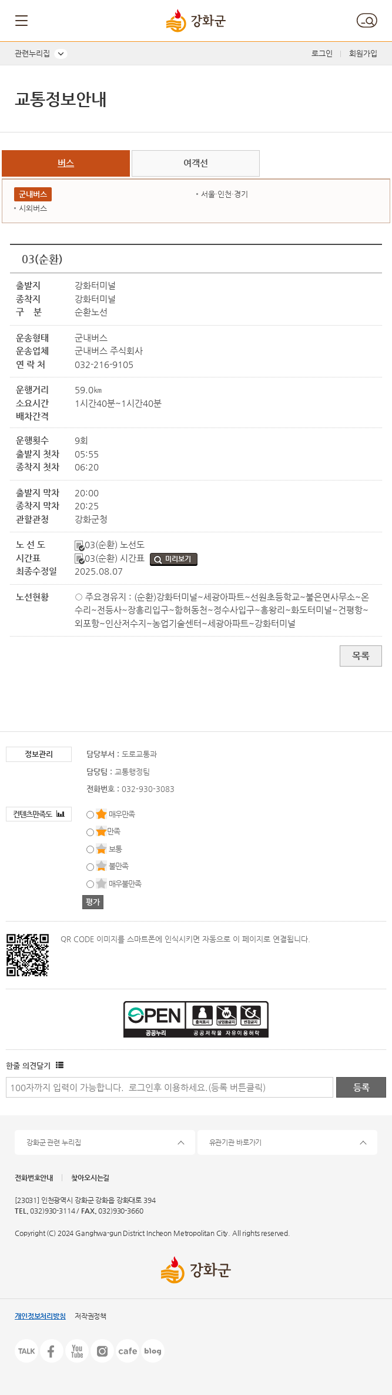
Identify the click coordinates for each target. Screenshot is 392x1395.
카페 (127, 1351)
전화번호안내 (34, 1178)
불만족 (118, 865)
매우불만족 (125, 883)
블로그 (153, 1351)
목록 (361, 655)
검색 (366, 20)
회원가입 (363, 53)
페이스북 (51, 1351)
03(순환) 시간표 (111, 558)
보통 (115, 848)
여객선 (195, 163)
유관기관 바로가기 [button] (235, 1142)
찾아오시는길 (90, 1178)
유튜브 (77, 1351)
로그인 (322, 53)
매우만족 (122, 814)
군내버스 (33, 194)
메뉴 (22, 20)
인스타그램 (102, 1351)
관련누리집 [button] (32, 53)
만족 (113, 831)
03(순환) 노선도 (110, 544)
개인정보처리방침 (40, 1316)
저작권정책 (90, 1316)
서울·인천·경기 (224, 194)
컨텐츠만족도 (39, 814)
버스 (66, 163)
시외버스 (33, 208)
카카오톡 (26, 1351)
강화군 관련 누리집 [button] (53, 1142)
